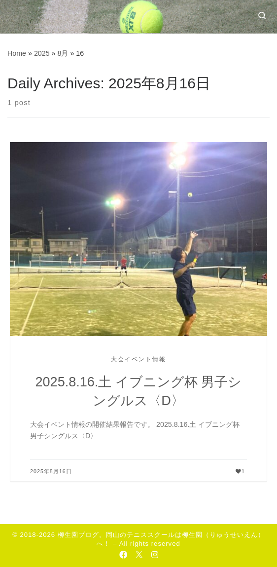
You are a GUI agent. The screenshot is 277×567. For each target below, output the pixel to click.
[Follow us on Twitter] (139, 554)
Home (16, 53)
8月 (62, 53)
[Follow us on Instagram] (154, 554)
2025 (42, 53)
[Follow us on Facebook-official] (123, 554)
